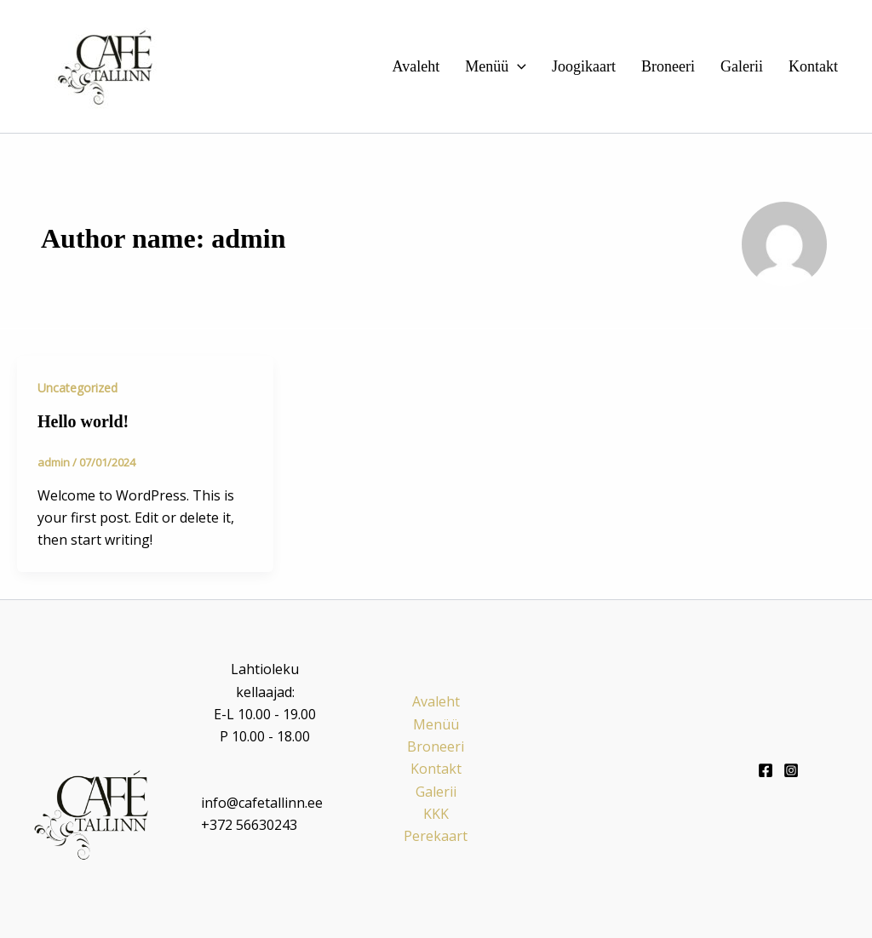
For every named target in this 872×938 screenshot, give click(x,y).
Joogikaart (584, 66)
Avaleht (416, 66)
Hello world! (83, 421)
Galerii (741, 66)
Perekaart (436, 835)
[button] (517, 66)
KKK (436, 813)
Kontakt (813, 66)
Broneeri (668, 66)
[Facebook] (765, 770)
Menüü (495, 66)
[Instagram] (791, 770)
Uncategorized (77, 388)
